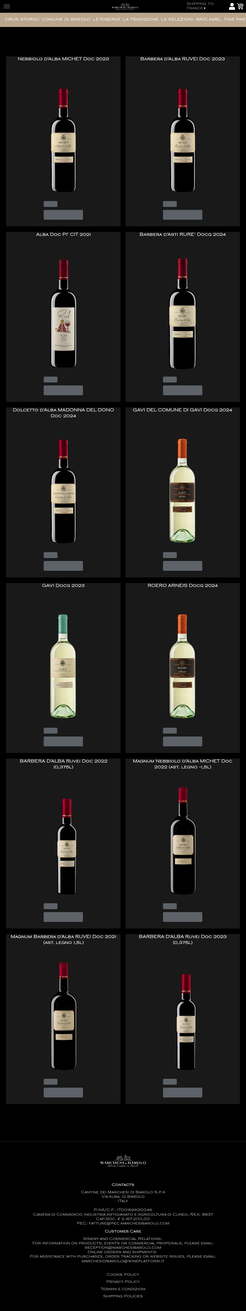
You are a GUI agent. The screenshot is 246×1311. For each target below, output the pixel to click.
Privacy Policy (123, 1282)
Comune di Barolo (66, 20)
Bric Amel (209, 20)
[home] (125, 6)
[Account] (232, 6)
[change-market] (206, 6)
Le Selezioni (177, 20)
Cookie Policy (123, 1275)
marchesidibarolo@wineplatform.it (123, 1261)
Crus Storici (22, 20)
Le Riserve (106, 20)
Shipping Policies (123, 1296)
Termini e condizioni (123, 1289)
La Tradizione (141, 20)
